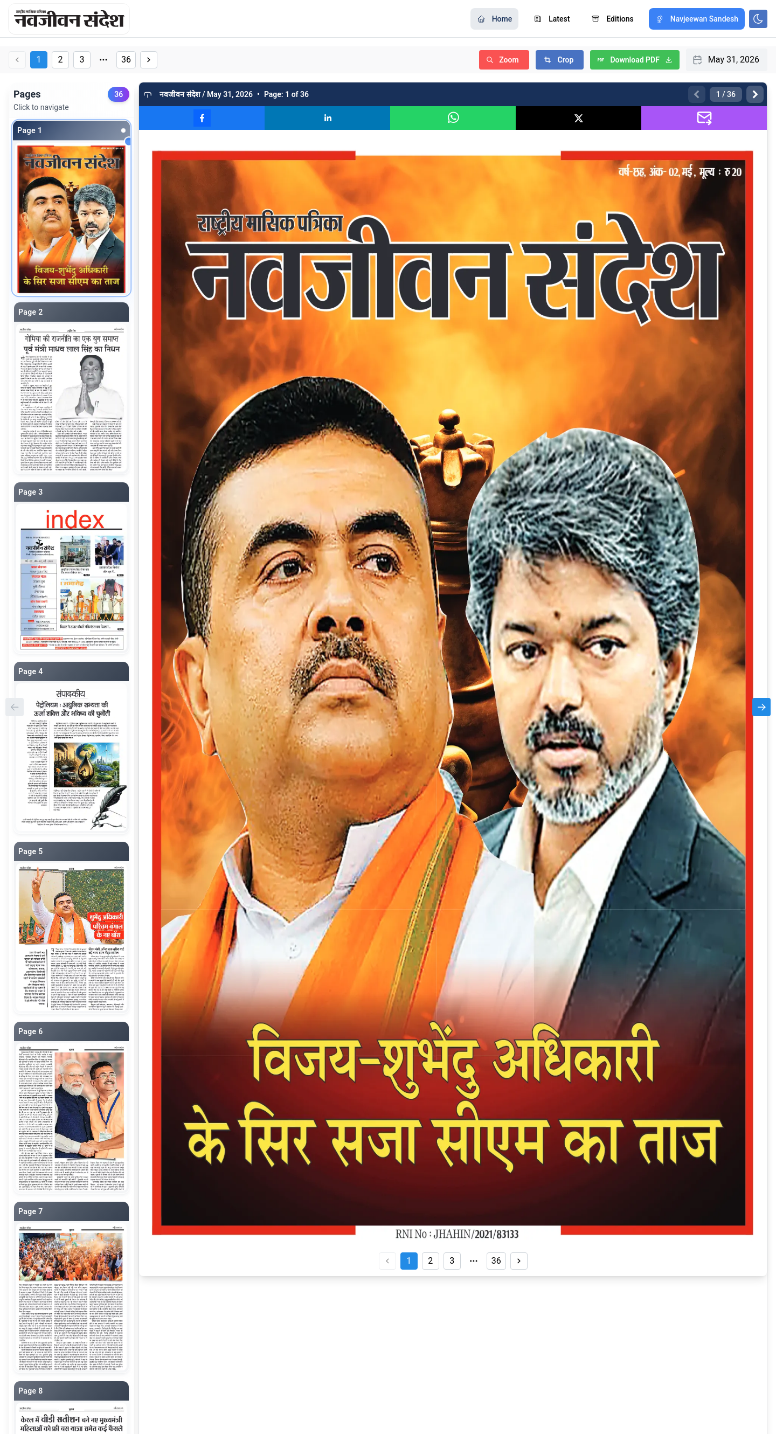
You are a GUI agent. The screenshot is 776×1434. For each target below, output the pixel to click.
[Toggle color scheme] (758, 19)
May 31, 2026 (733, 59)
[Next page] (755, 94)
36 (126, 59)
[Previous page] (696, 94)
